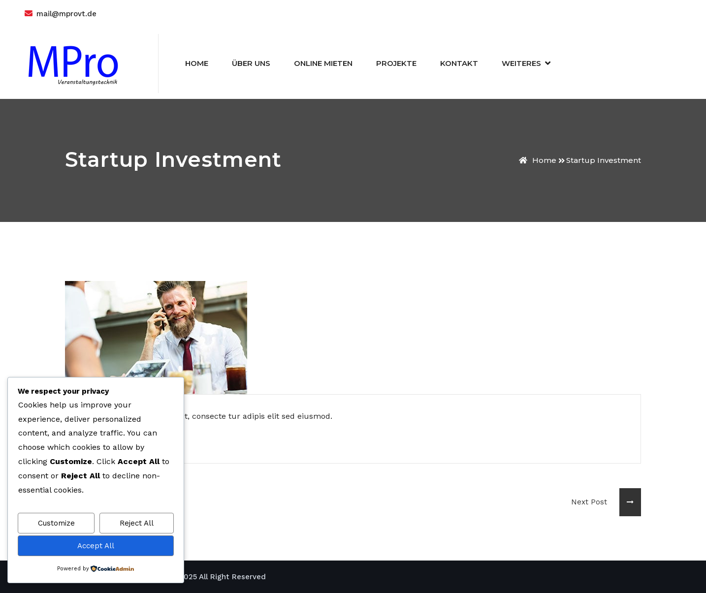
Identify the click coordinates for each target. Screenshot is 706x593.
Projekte (396, 63)
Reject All (137, 523)
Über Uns (251, 63)
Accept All (95, 545)
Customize (56, 523)
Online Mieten (323, 63)
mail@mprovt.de (66, 13)
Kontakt (459, 63)
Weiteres (521, 63)
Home (196, 63)
